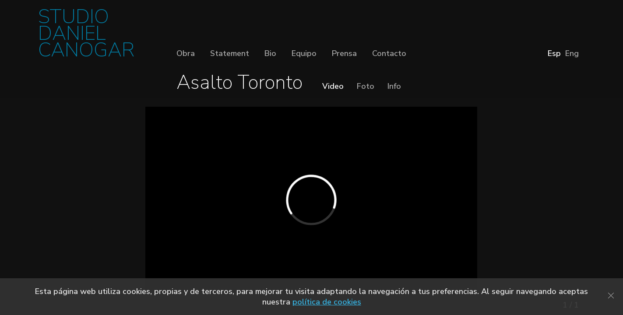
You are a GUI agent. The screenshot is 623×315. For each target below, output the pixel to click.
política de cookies (326, 302)
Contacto (389, 53)
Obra (185, 53)
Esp (554, 53)
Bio (270, 53)
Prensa (344, 53)
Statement (229, 53)
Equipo (304, 53)
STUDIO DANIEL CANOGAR (86, 36)
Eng (572, 53)
